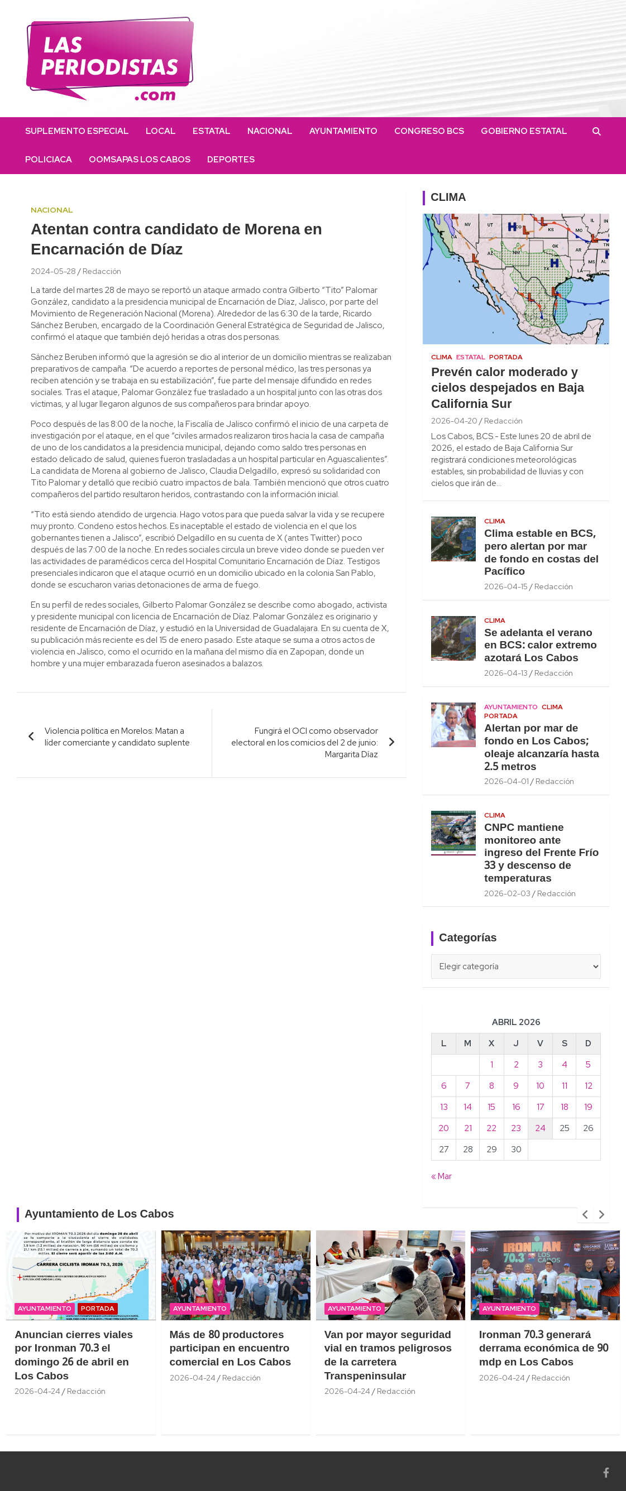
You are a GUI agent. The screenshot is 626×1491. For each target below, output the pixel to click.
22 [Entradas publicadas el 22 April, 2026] (491, 1128)
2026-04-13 (506, 673)
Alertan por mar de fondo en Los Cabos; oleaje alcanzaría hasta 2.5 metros (541, 748)
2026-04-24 (37, 1391)
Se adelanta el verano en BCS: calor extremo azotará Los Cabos (540, 646)
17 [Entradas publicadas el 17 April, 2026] (540, 1107)
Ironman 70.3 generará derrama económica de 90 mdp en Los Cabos (543, 1349)
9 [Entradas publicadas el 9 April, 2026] (516, 1085)
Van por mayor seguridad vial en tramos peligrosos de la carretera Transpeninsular (388, 1356)
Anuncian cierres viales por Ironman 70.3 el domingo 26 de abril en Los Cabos (74, 1356)
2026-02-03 (507, 893)
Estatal (212, 131)
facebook (271, 160)
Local (161, 131)
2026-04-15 (506, 586)
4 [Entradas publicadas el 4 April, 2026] (564, 1064)
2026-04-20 (454, 421)
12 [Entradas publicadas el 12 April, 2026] (588, 1085)
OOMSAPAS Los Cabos (139, 159)
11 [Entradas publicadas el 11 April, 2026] (564, 1085)
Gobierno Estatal (524, 131)
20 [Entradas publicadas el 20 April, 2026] (443, 1128)
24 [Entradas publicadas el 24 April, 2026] (540, 1128)
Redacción (102, 271)
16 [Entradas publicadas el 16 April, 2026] (516, 1107)
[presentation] (585, 1215)
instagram (288, 160)
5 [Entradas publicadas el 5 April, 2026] (588, 1064)
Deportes (231, 159)
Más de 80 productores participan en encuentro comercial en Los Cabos (231, 1349)
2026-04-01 (506, 781)
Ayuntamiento (343, 131)
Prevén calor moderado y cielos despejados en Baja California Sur (507, 388)
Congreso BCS (429, 131)
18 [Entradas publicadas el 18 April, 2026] (564, 1107)
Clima (441, 357)
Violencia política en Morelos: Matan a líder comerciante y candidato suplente (117, 736)
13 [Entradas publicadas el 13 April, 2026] (444, 1107)
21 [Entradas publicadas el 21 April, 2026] (468, 1128)
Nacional (270, 131)
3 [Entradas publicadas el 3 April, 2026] (540, 1064)
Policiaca (48, 159)
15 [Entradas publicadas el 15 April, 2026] (491, 1107)
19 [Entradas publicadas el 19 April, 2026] (588, 1107)
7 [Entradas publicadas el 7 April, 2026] (467, 1085)
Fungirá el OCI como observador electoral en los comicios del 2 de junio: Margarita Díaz (304, 742)
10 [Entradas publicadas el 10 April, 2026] (540, 1085)
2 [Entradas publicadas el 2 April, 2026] (516, 1064)
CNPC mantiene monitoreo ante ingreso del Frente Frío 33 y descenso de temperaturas (541, 853)
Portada (506, 357)
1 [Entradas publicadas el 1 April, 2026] (491, 1064)
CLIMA (448, 198)
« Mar (441, 1176)
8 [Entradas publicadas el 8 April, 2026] (491, 1085)
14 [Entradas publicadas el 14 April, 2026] (467, 1107)
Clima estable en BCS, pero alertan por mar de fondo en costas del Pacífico (541, 553)
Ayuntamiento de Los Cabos (99, 1214)
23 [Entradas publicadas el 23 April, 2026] (516, 1128)
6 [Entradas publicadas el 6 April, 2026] (444, 1085)
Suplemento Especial (77, 131)
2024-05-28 (53, 271)
